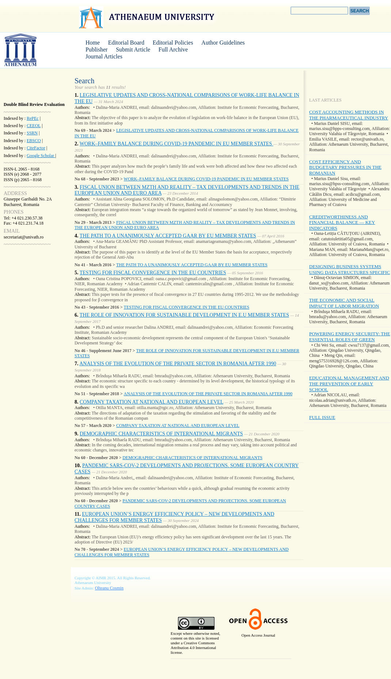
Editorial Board (126, 42)
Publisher (96, 49)
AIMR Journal (31, 50)
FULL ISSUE (322, 417)
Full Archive (173, 49)
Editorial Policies (173, 42)
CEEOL (34, 125)
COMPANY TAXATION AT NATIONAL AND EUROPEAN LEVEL (151, 402)
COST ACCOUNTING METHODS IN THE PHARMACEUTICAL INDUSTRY (348, 115)
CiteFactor (36, 147)
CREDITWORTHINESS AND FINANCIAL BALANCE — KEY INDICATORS (342, 222)
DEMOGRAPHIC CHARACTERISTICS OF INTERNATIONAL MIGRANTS (161, 433)
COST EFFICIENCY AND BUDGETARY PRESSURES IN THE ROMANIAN (345, 167)
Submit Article (133, 49)
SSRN (32, 133)
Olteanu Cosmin (109, 588)
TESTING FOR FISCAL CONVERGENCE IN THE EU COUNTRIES (153, 272)
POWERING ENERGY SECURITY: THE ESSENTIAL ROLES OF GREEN (349, 336)
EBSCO (34, 140)
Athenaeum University (148, 17)
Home (93, 42)
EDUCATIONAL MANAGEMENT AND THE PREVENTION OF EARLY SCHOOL (349, 383)
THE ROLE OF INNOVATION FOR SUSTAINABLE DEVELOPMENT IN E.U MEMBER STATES (184, 315)
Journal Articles (104, 56)
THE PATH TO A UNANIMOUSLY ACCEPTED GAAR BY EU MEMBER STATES (168, 236)
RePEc (33, 118)
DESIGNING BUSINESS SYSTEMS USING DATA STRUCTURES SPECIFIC (349, 269)
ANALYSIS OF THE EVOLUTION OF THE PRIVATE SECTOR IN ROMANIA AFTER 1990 (177, 363)
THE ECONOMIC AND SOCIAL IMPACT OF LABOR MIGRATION (344, 303)
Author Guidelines (223, 42)
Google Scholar (41, 155)
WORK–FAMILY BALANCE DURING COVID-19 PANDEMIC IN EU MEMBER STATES (176, 143)
